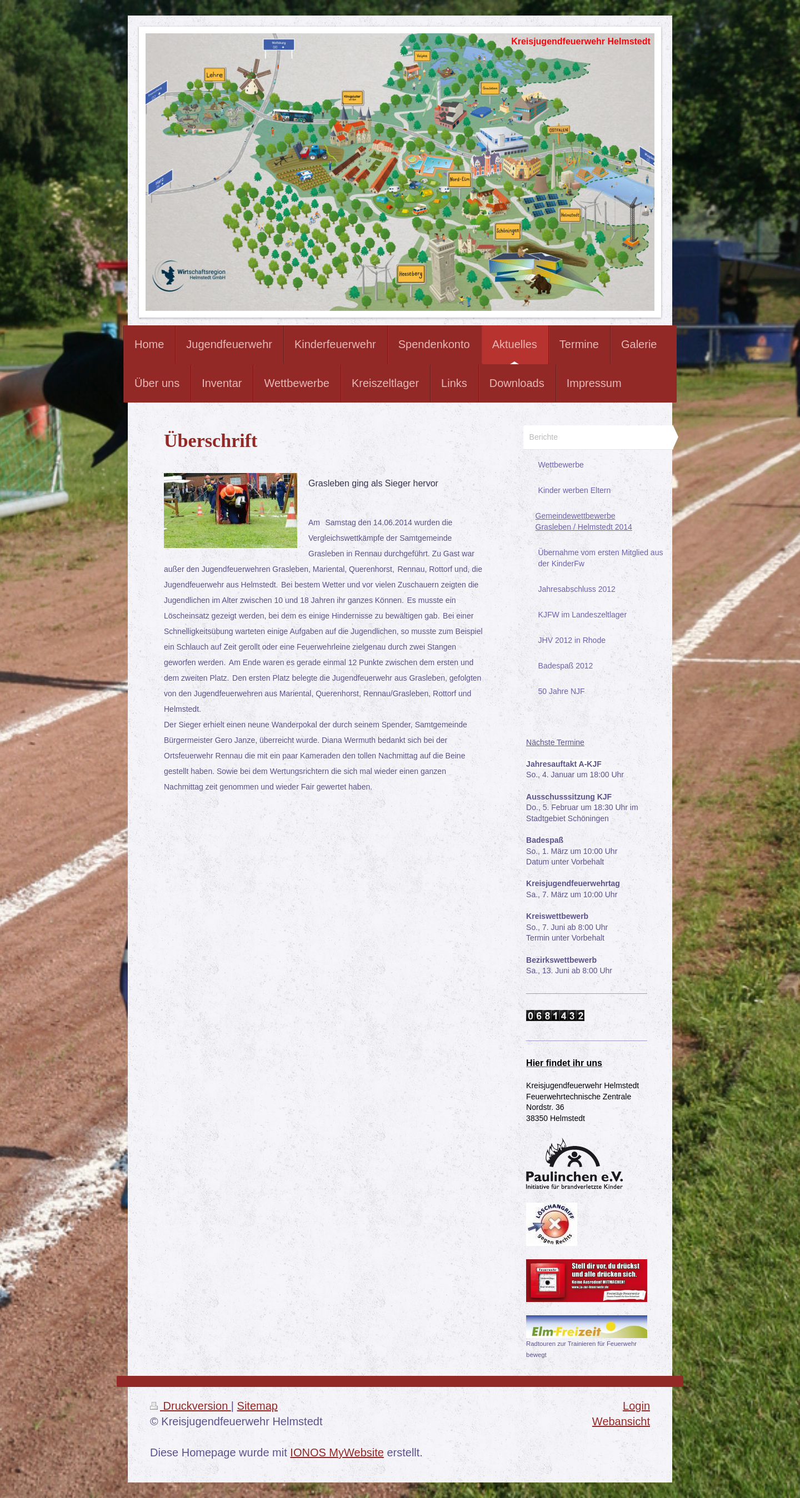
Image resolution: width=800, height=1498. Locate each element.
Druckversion (190, 1406)
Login (636, 1406)
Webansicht (621, 1421)
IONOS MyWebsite (337, 1452)
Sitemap (257, 1406)
